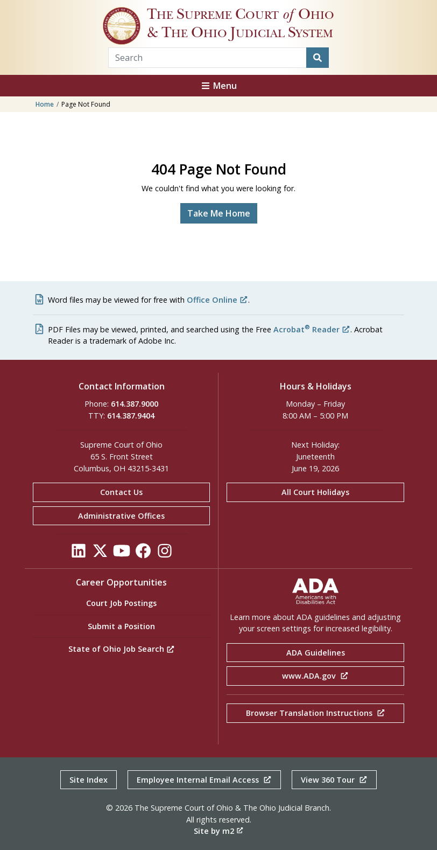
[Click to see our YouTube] (121, 554)
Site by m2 (218, 831)
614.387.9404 (130, 415)
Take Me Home (218, 213)
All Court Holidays (315, 492)
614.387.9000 (134, 404)
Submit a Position (121, 626)
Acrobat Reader (311, 329)
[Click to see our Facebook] (143, 554)
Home (45, 104)
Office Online (217, 300)
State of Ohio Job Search (121, 649)
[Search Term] (207, 57)
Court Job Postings (121, 603)
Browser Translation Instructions (315, 713)
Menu (218, 86)
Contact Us (121, 492)
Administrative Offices (121, 516)
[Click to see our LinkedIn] (78, 554)
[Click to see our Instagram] (164, 554)
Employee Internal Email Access (204, 780)
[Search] (317, 57)
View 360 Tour (334, 780)
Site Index (88, 780)
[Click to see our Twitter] (100, 554)
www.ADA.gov (315, 676)
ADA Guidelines (315, 652)
